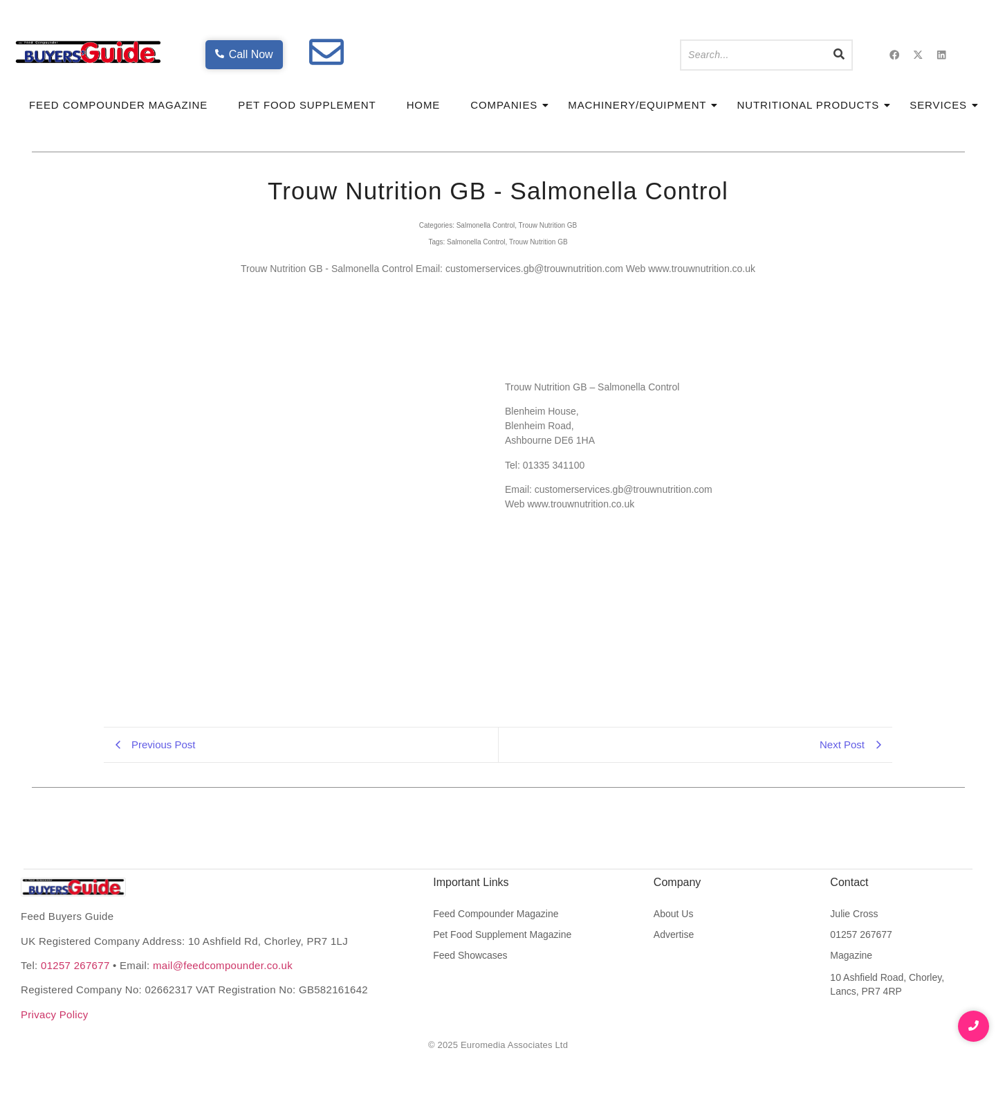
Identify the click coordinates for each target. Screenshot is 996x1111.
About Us (674, 913)
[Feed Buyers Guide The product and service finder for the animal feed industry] (73, 887)
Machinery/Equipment (641, 105)
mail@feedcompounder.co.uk (223, 965)
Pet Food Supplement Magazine (502, 934)
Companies (508, 105)
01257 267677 (75, 965)
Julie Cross (854, 913)
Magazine (851, 955)
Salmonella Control (485, 225)
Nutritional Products (812, 105)
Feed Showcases (470, 955)
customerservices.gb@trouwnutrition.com (534, 268)
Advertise (674, 934)
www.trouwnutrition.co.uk (701, 268)
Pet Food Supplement (307, 105)
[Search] (753, 55)
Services (942, 105)
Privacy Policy (55, 1014)
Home (424, 105)
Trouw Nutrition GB (548, 225)
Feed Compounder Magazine (118, 105)
